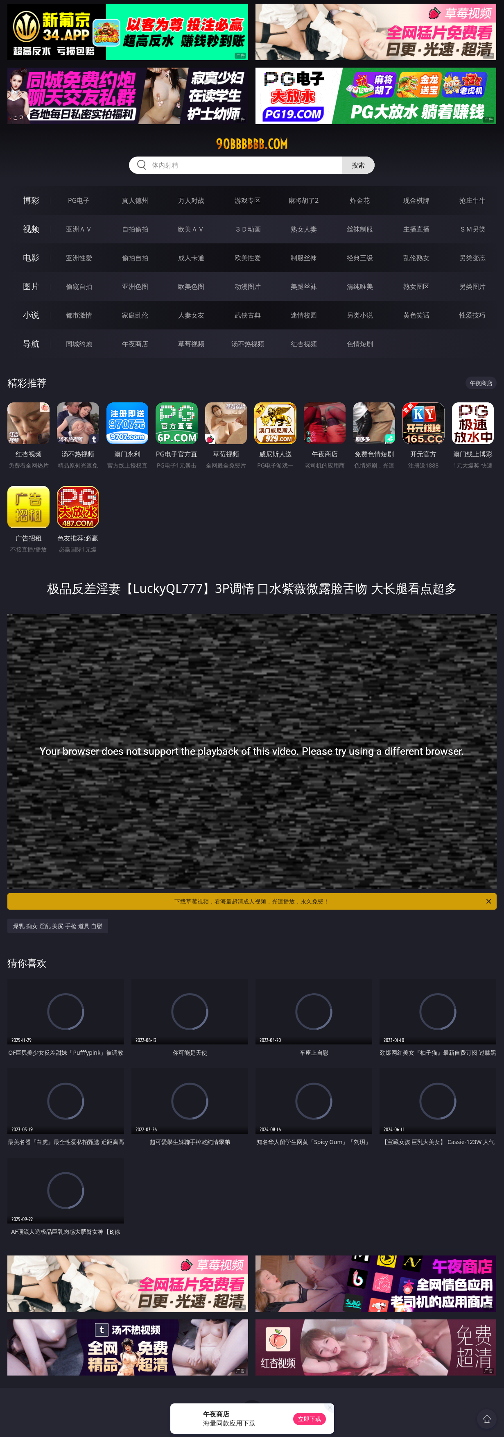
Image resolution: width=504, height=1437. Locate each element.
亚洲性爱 (79, 257)
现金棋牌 (416, 200)
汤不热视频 (247, 343)
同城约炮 (79, 343)
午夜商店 (135, 343)
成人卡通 (191, 257)
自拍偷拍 (135, 229)
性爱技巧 (472, 315)
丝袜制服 (360, 229)
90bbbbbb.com (252, 144)
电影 (31, 257)
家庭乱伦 (135, 315)
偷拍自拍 (135, 257)
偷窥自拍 (79, 286)
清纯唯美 (360, 286)
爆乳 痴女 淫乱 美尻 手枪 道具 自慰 (57, 926)
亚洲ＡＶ (79, 229)
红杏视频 (304, 343)
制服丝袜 (304, 257)
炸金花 (360, 200)
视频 (31, 228)
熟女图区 (416, 286)
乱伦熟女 (416, 257)
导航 (31, 343)
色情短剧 (360, 343)
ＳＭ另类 (472, 229)
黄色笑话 (416, 315)
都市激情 (79, 315)
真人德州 (135, 200)
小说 (31, 314)
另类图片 (472, 286)
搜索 (358, 165)
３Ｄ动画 (248, 229)
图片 (31, 286)
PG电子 (79, 200)
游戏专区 (248, 200)
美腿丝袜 (304, 286)
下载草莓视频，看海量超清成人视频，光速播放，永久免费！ (333, 901)
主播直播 (416, 229)
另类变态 (472, 257)
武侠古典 (248, 315)
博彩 (31, 200)
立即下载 (309, 1419)
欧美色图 (191, 286)
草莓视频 (191, 343)
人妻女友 (191, 315)
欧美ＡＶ (191, 229)
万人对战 (191, 200)
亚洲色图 (135, 286)
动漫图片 (248, 286)
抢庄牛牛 (472, 200)
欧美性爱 (248, 257)
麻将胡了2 (304, 200)
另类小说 (360, 315)
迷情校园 (304, 315)
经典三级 (360, 257)
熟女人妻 (304, 229)
